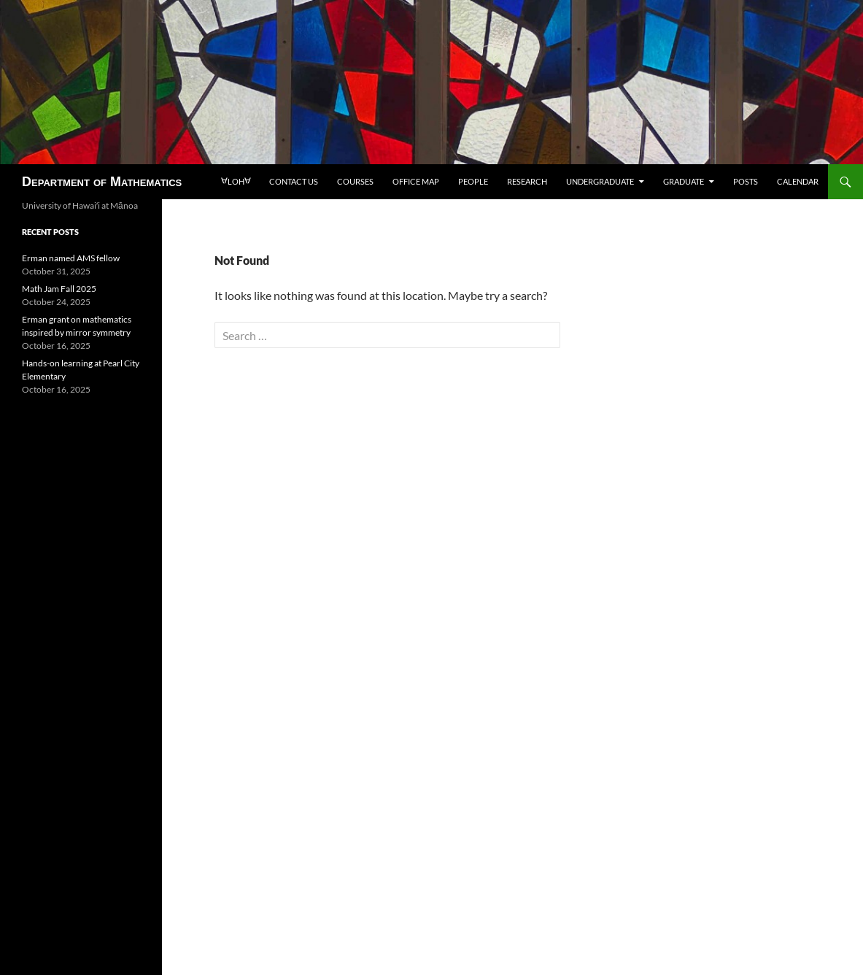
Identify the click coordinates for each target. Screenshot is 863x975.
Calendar (798, 181)
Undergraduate (600, 181)
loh (235, 181)
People (473, 181)
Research (527, 181)
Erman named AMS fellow (71, 258)
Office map (415, 181)
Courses (355, 181)
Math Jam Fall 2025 (59, 288)
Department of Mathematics (102, 181)
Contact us (293, 181)
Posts (745, 181)
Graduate (683, 181)
